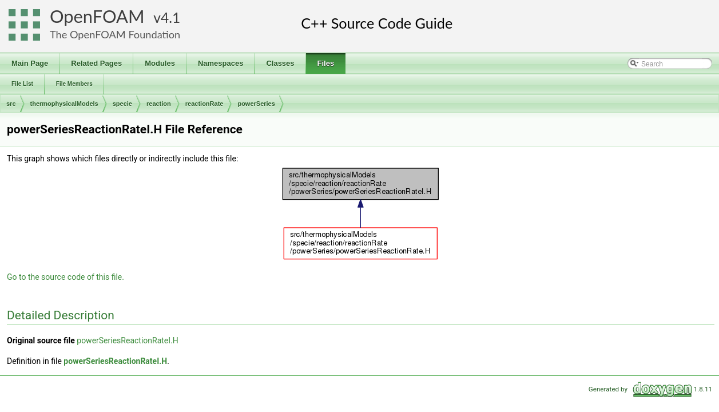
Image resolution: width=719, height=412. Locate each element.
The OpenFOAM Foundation (115, 34)
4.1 (170, 17)
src (11, 103)
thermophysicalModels (64, 103)
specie (122, 103)
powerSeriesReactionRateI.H (127, 340)
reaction (158, 103)
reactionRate (204, 103)
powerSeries (256, 103)
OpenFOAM (97, 16)
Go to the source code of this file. (65, 277)
